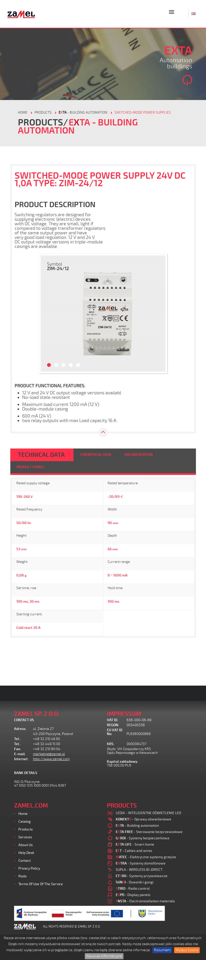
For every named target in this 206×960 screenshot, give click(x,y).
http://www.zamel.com (51, 759)
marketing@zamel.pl (49, 754)
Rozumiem (162, 950)
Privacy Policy (29, 868)
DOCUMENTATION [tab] (139, 455)
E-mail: (20, 754)
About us (25, 845)
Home (23, 814)
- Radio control (133, 888)
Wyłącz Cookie (187, 950)
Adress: (20, 729)
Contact (24, 860)
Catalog (24, 821)
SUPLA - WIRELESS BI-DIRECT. (139, 870)
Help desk (26, 853)
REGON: (113, 725)
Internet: (21, 759)
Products (25, 829)
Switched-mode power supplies (142, 112)
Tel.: (17, 739)
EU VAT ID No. (114, 732)
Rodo (22, 876)
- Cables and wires (134, 851)
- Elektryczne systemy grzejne (146, 857)
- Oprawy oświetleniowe (143, 819)
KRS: (110, 744)
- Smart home (135, 844)
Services (25, 837)
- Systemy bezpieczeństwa (142, 838)
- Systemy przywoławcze (142, 876)
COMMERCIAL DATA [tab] (95, 455)
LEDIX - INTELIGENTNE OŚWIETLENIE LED (148, 813)
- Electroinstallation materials (145, 901)
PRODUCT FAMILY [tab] (30, 467)
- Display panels (133, 895)
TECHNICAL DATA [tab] (41, 455)
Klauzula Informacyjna (104, 956)
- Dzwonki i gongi (134, 882)
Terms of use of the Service (40, 884)
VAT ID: (112, 720)
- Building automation (83, 112)
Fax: (17, 749)
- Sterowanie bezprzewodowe (149, 832)
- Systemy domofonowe (141, 863)
